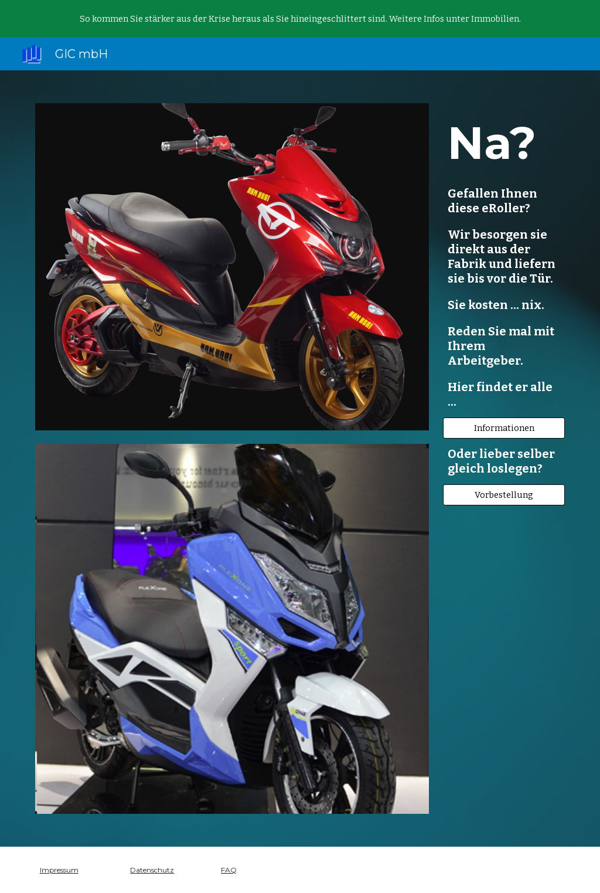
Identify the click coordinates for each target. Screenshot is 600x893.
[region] (300, 19)
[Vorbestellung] (504, 494)
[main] (504, 260)
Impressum (59, 869)
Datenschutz (152, 869)
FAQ (229, 869)
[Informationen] (504, 428)
